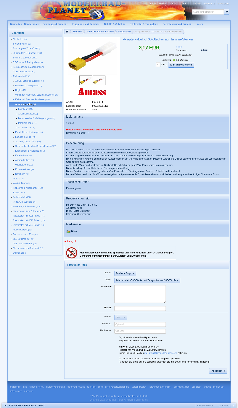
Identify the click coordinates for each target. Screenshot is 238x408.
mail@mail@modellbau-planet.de (160, 353)
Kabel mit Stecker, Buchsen (100, 31)
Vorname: (107, 323)
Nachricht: (106, 286)
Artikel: (108, 279)
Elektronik (78, 31)
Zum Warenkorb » (205, 405)
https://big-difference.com (78, 214)
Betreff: (108, 272)
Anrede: (108, 316)
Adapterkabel (124, 31)
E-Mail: (108, 307)
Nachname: (106, 330)
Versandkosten (185, 55)
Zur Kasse (223, 405)
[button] (226, 11)
